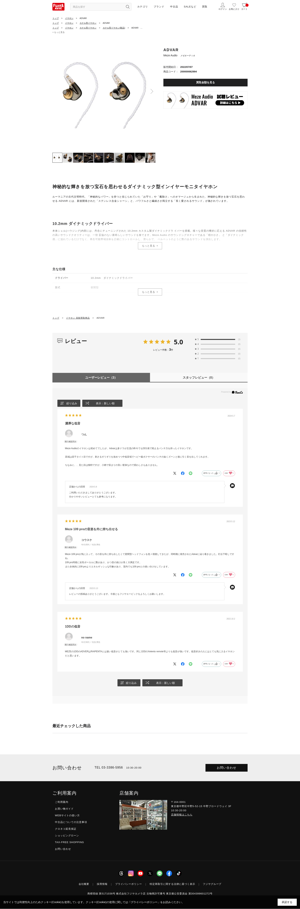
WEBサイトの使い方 (67, 816)
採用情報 (102, 884)
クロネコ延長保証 (65, 829)
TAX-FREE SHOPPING (69, 843)
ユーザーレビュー (101, 377)
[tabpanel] (104, 92)
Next (152, 91)
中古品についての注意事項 (71, 822)
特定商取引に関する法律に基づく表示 (172, 884)
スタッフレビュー (199, 377)
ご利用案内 (61, 802)
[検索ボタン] (127, 7)
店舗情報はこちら (181, 815)
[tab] (57, 158)
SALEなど (190, 6)
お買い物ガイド (64, 809)
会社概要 (84, 884)
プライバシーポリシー (128, 884)
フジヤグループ (212, 884)
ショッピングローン (67, 836)
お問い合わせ (226, 768)
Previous (56, 91)
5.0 (178, 341)
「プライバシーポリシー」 (144, 902)
